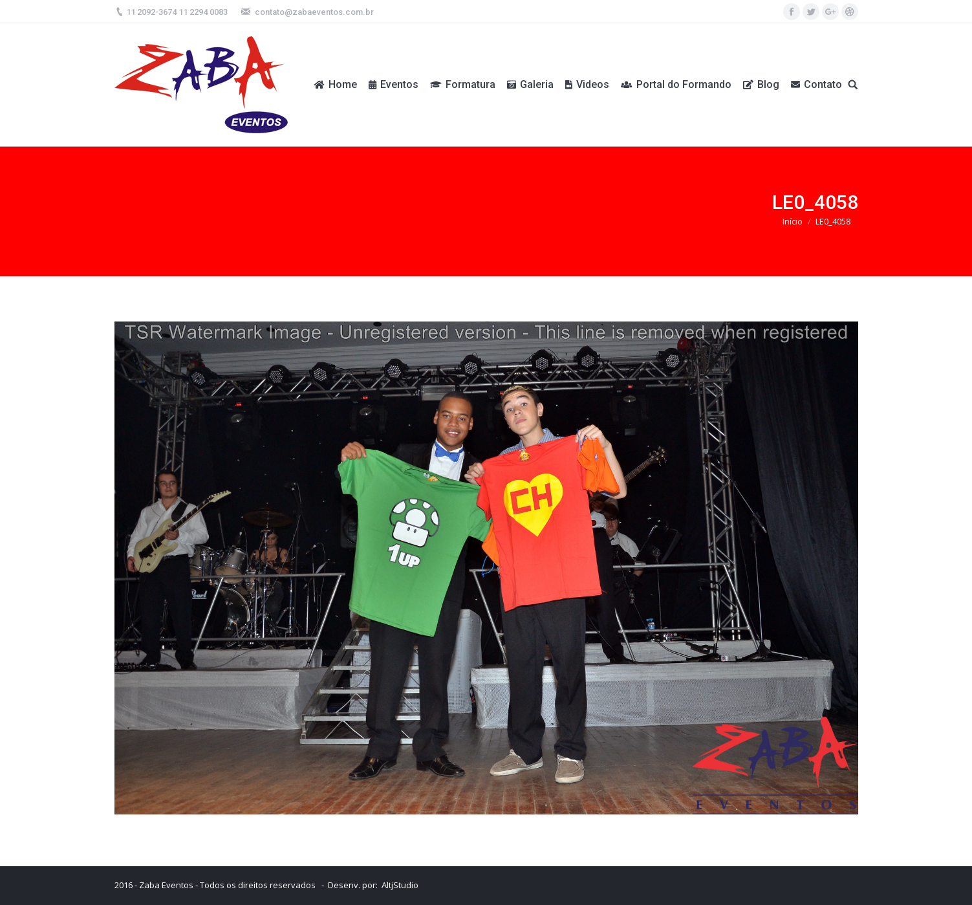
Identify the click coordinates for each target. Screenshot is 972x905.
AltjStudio (400, 885)
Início (793, 221)
